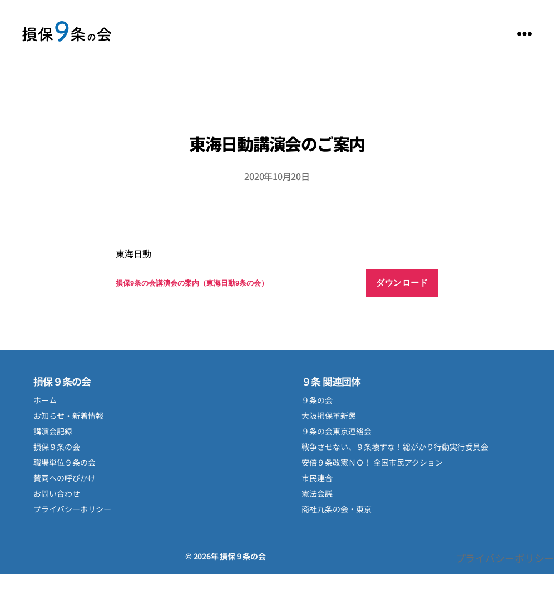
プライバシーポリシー (72, 508)
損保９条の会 (66, 33)
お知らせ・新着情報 (68, 415)
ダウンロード (402, 282)
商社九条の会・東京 (336, 508)
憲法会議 (317, 493)
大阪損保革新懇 (328, 415)
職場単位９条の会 (64, 462)
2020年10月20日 (276, 176)
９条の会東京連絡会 (336, 431)
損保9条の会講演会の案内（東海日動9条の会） (192, 283)
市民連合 (317, 477)
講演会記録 (52, 431)
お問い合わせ (56, 493)
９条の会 (317, 400)
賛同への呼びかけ (64, 477)
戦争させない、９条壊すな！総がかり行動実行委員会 (394, 446)
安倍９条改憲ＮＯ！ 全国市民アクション (372, 462)
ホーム (45, 400)
